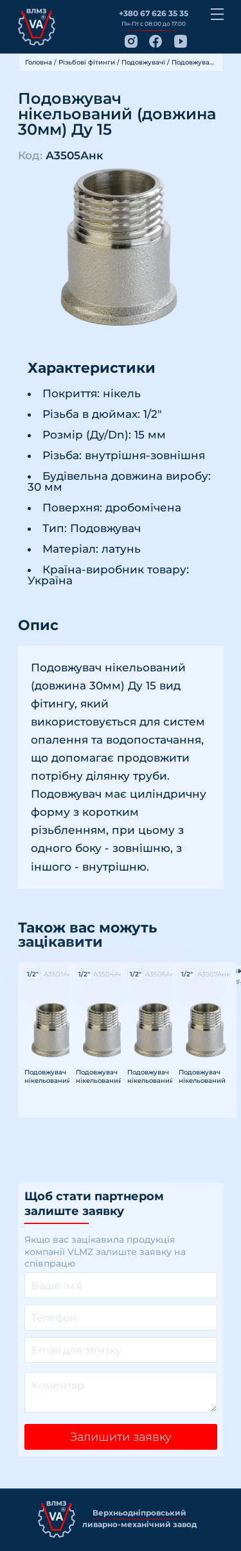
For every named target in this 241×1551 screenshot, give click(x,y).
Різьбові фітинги (86, 62)
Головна (38, 62)
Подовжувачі (143, 62)
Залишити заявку (121, 1437)
